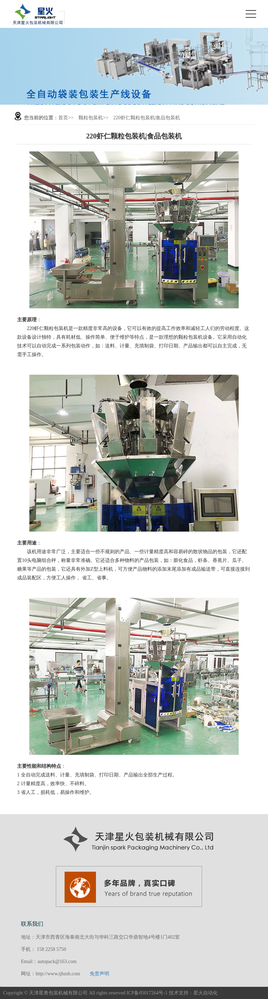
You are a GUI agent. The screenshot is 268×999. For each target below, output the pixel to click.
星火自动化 (205, 993)
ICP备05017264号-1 (147, 993)
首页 (63, 117)
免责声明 (99, 973)
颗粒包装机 (91, 117)
